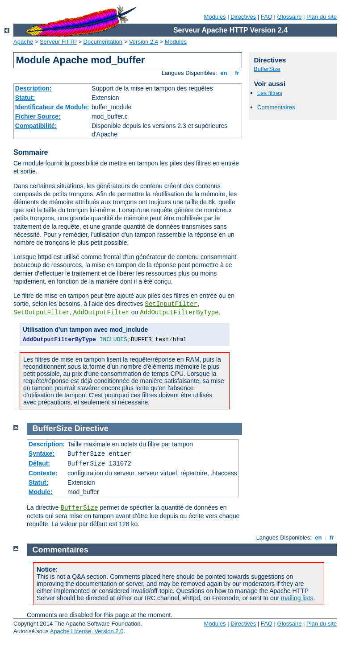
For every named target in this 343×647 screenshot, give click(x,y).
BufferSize (267, 69)
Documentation (103, 41)
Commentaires (276, 107)
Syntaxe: (41, 453)
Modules (215, 16)
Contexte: (43, 473)
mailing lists (297, 598)
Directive (92, 428)
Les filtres (269, 93)
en (224, 73)
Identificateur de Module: (52, 107)
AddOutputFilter (101, 312)
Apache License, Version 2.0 (87, 631)
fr (237, 73)
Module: (41, 491)
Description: (33, 88)
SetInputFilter (171, 304)
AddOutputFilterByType (179, 312)
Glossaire (289, 16)
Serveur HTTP (58, 41)
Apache (23, 41)
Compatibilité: (36, 125)
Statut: (25, 97)
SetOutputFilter (41, 312)
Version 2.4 (143, 41)
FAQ (266, 16)
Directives (243, 16)
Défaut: (39, 463)
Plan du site (321, 16)
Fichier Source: (38, 116)
